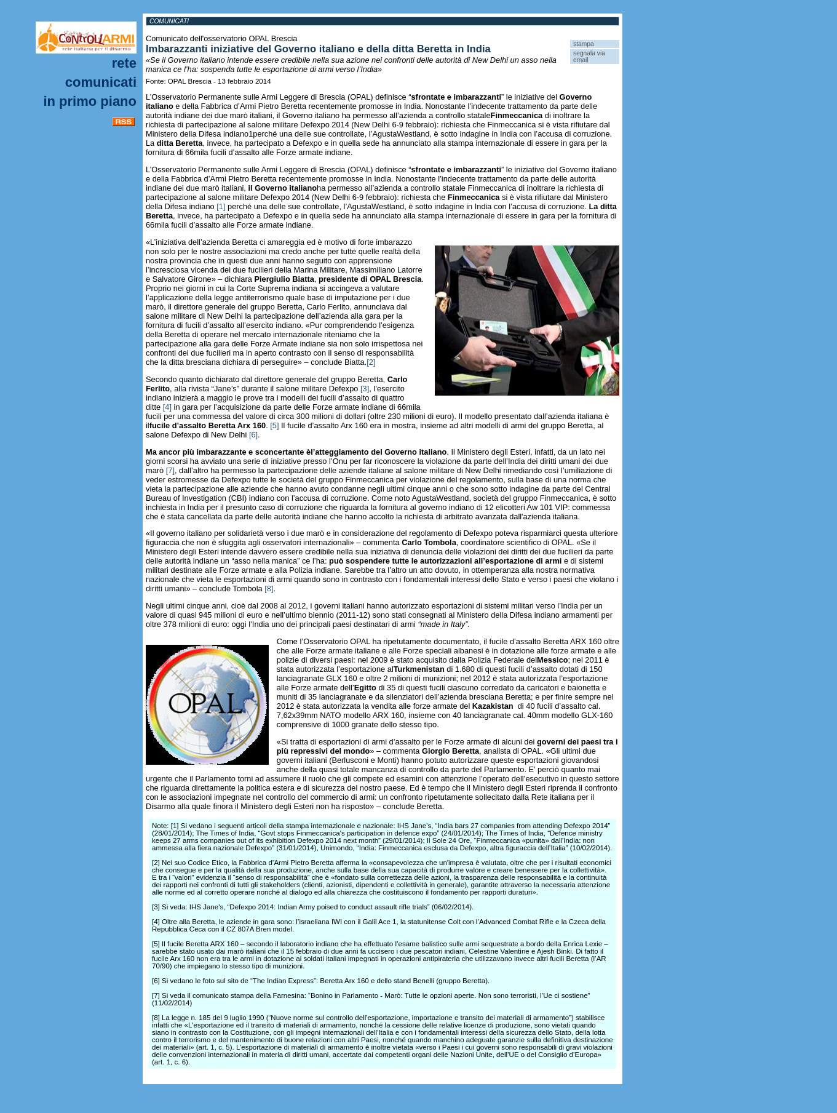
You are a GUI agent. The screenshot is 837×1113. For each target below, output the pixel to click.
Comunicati (101, 82)
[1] (220, 206)
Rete (124, 63)
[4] (167, 407)
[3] (364, 388)
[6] (253, 434)
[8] (268, 588)
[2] (371, 362)
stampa (583, 44)
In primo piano (90, 101)
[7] (170, 470)
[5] (274, 425)
